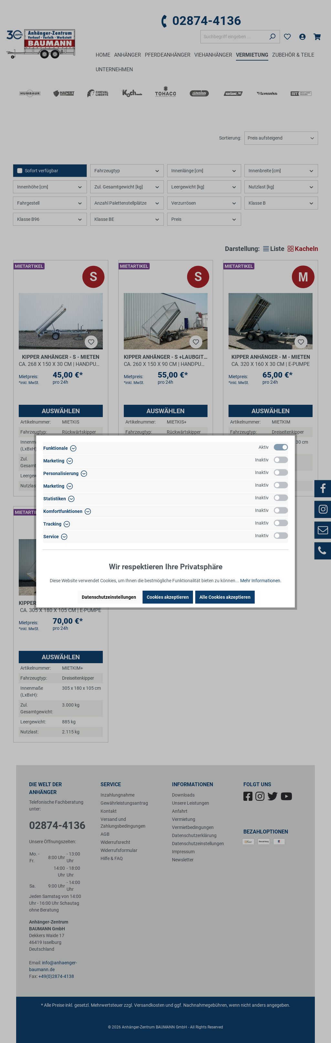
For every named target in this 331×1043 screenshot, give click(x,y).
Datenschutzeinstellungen (109, 597)
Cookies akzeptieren (168, 597)
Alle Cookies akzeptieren (225, 597)
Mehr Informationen (260, 580)
